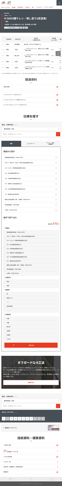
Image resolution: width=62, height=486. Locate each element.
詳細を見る (31, 382)
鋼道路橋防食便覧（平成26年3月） (14, 157)
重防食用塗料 (20, 7)
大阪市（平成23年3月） (11, 210)
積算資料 (6, 472)
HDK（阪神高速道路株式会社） (13, 178)
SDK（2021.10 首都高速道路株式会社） (15, 168)
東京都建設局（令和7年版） (12, 205)
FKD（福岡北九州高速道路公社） (14, 183)
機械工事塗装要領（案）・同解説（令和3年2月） (18, 199)
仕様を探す (27, 7)
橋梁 (33, 7)
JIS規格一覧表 (7, 445)
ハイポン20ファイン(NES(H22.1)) (12, 94)
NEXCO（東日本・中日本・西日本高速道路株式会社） (19, 162)
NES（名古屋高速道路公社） (12, 173)
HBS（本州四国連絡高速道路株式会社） (15, 189)
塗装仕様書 (7, 87)
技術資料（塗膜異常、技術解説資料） (14, 467)
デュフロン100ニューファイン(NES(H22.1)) (15, 105)
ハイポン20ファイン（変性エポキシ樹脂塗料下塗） (37, 49)
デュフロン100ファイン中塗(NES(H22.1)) (15, 99)
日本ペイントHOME (5, 7)
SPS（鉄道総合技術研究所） (12, 194)
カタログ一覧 (7, 462)
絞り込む (31, 345)
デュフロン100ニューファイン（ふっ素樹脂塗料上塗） (37, 67)
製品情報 (13, 7)
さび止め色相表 (8, 456)
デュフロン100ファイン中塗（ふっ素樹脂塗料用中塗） (37, 61)
